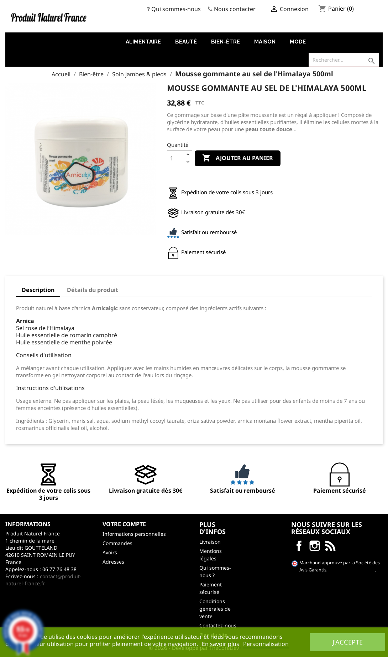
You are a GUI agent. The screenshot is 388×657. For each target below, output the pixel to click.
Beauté (186, 42)
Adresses (113, 561)
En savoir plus (221, 644)
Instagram (315, 546)
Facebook (299, 546)
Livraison (210, 541)
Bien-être (225, 42)
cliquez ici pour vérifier (352, 570)
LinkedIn (330, 546)
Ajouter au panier (237, 158)
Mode (298, 42)
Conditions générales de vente (215, 609)
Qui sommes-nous (176, 9)
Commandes (117, 543)
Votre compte (124, 524)
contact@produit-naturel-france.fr (43, 580)
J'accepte (347, 641)
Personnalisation (266, 644)
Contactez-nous (217, 625)
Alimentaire (143, 42)
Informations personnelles (134, 533)
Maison (265, 42)
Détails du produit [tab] (92, 290)
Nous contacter (235, 9)
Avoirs (110, 552)
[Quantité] (175, 158)
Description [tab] (38, 290)
